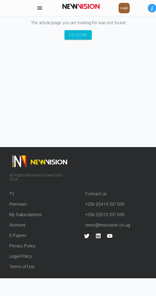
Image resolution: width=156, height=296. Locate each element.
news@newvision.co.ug (107, 225)
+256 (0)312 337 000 (105, 214)
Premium (18, 204)
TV (11, 193)
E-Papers (17, 235)
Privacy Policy (22, 245)
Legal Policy (20, 256)
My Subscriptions (25, 214)
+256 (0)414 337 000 (105, 204)
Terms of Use (22, 266)
